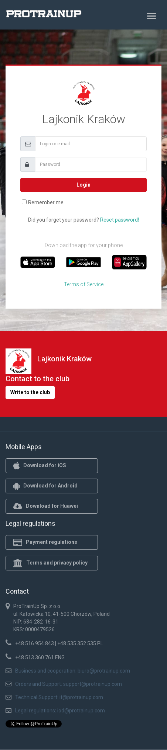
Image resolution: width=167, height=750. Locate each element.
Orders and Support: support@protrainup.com (68, 684)
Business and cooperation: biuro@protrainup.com (72, 671)
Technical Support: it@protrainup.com (59, 697)
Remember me (46, 202)
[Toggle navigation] (151, 16)
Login (83, 185)
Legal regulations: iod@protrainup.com (60, 710)
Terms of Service (83, 284)
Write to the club (30, 392)
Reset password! (119, 220)
